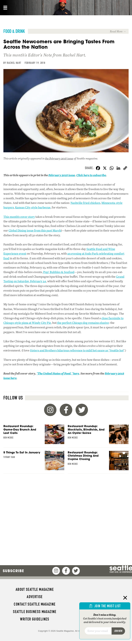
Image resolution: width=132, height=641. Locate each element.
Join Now (118, 631)
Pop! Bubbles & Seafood (58, 272)
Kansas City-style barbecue (33, 207)
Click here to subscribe (91, 175)
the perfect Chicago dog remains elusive (83, 323)
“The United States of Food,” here (58, 373)
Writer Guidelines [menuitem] (34, 619)
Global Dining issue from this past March (35, 230)
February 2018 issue (61, 175)
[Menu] (5, 7)
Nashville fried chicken (85, 203)
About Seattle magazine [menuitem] (35, 589)
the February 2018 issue (59, 158)
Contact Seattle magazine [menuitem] (34, 604)
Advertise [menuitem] (35, 596)
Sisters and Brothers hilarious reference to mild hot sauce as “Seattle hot (76, 350)
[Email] (98, 631)
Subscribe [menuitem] (13, 570)
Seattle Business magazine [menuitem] (34, 611)
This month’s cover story (19, 217)
